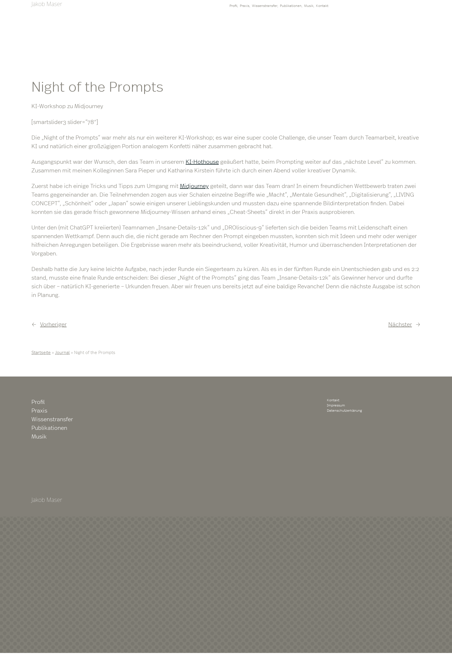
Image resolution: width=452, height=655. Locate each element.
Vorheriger (53, 324)
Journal (62, 352)
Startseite (41, 352)
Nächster (400, 324)
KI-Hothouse (202, 161)
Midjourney (194, 185)
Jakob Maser (46, 4)
